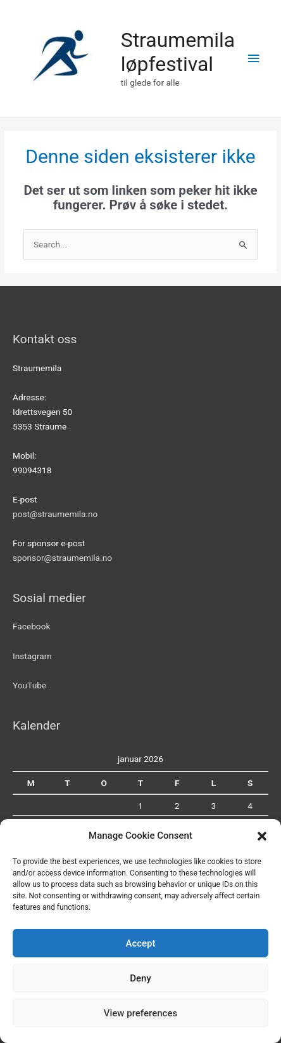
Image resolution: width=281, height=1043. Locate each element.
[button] (262, 836)
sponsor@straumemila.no (62, 558)
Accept (140, 943)
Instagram (32, 656)
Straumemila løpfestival (178, 52)
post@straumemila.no (55, 514)
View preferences (140, 1013)
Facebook (31, 626)
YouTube (29, 685)
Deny (140, 978)
